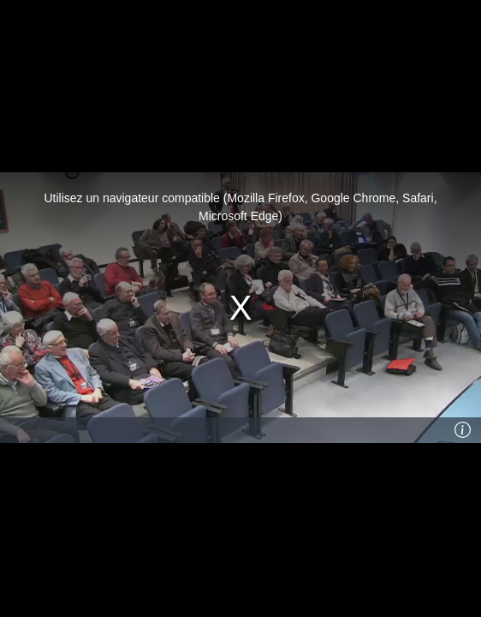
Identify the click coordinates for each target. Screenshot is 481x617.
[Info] (463, 430)
